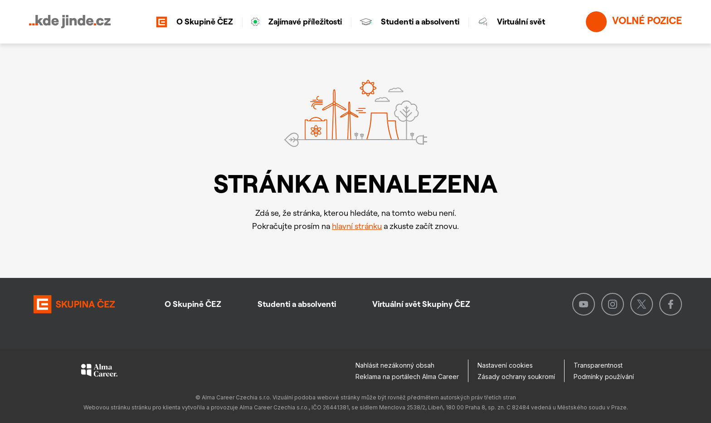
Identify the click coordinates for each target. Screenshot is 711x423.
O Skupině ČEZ (194, 22)
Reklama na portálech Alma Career (407, 376)
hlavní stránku (357, 226)
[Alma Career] (99, 372)
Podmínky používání (604, 376)
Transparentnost (598, 365)
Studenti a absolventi (409, 21)
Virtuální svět (511, 21)
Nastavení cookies (505, 365)
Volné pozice (634, 21)
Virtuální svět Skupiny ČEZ (421, 304)
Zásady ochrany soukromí (516, 376)
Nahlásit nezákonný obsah (395, 365)
